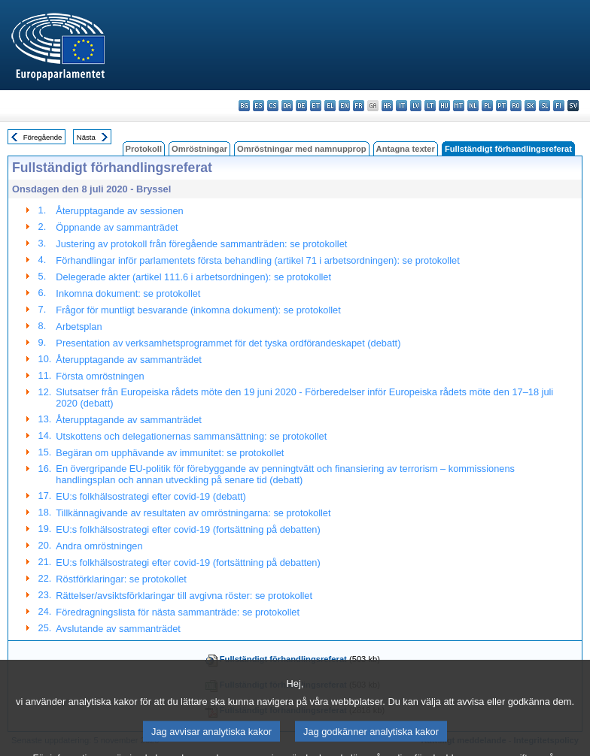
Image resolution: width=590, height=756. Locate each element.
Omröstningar (199, 148)
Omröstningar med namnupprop (301, 148)
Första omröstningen (100, 376)
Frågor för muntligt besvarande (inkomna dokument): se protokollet (198, 310)
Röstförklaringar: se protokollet (121, 579)
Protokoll (144, 148)
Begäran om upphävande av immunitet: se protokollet (170, 452)
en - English (344, 105)
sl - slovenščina (544, 105)
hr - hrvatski (387, 105)
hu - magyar (444, 105)
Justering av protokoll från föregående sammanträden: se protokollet (201, 243)
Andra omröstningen (99, 546)
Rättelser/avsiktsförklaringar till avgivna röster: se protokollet (184, 595)
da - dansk (287, 105)
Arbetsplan (79, 326)
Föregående (42, 137)
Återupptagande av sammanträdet (129, 359)
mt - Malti (458, 105)
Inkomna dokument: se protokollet (128, 293)
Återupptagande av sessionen (119, 210)
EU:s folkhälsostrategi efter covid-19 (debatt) (151, 496)
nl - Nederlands (473, 105)
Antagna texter (405, 148)
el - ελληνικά (330, 105)
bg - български (244, 105)
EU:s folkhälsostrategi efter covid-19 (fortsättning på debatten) (188, 529)
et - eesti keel (315, 105)
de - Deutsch (301, 105)
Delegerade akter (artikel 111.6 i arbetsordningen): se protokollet (193, 277)
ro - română (516, 105)
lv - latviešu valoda (415, 105)
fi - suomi (558, 105)
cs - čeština (272, 105)
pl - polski (487, 105)
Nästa (86, 137)
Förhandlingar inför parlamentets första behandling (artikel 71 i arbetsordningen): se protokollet (257, 260)
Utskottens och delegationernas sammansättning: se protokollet (191, 436)
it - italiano (401, 105)
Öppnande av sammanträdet (117, 227)
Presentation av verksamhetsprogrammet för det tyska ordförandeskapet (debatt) (228, 343)
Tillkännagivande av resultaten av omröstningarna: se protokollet (193, 513)
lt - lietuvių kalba (430, 105)
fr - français (358, 105)
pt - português (501, 105)
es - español (258, 105)
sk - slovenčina (530, 105)
